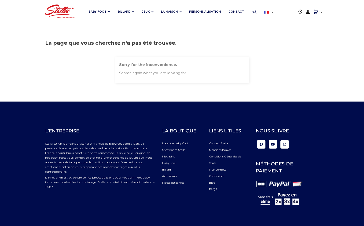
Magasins (168, 156)
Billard (166, 169)
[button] (316, 12)
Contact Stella (218, 143)
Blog (212, 182)
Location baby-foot (175, 143)
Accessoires (169, 176)
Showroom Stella (173, 150)
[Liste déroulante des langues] (269, 12)
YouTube (273, 144)
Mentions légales (220, 150)
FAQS (213, 189)
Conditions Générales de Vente (225, 160)
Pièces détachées (173, 182)
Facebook (261, 144)
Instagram (284, 144)
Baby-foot (169, 163)
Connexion (216, 176)
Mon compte (217, 169)
